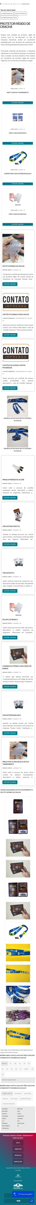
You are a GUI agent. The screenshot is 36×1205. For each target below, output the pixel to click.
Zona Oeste (27, 1093)
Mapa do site (18, 1162)
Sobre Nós (18, 1149)
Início (18, 1143)
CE (20, 1069)
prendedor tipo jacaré (6, 13)
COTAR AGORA (18, 102)
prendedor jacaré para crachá (9, 17)
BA (16, 1069)
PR (29, 1063)
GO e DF (26, 1069)
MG (15, 1063)
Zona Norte (17, 1093)
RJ (10, 1063)
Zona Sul (5, 1098)
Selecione (4, 1063)
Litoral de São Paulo (9, 1104)
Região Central (7, 1093)
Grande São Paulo (25, 1098)
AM (32, 1069)
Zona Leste (14, 1098)
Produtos (18, 1155)
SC (2, 1069)
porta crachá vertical (20, 13)
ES (20, 1063)
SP (24, 1063)
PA (2, 1074)
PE (11, 1069)
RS (7, 1069)
